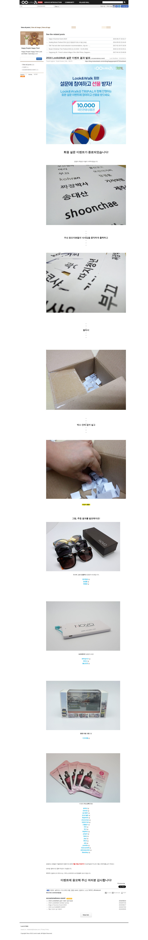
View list (86, 915)
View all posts (25, 27)
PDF (124, 893)
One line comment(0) (53, 893)
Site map (109, 6)
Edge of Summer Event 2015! (57, 905)
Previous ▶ (121, 883)
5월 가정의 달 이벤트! (55, 909)
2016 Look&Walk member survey (58, 903)
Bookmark (117, 893)
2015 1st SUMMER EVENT (56, 907)
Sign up (102, 6)
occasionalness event (30, 70)
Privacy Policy (45, 929)
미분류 (25, 67)
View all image (36, 27)
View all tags (46, 27)
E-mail (109, 893)
